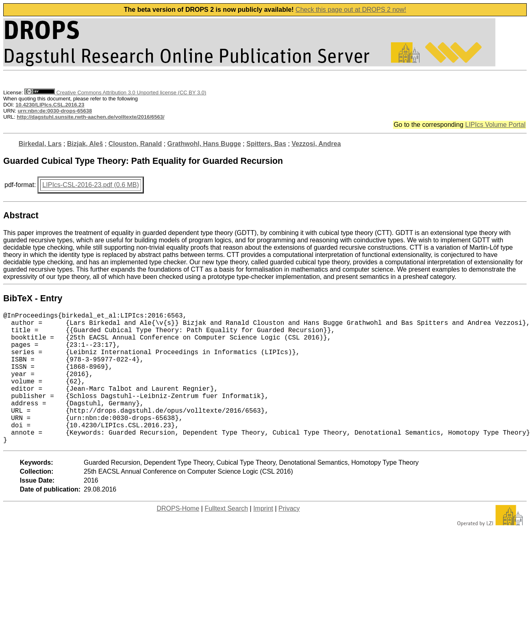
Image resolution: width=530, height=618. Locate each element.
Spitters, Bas (266, 143)
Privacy (289, 537)
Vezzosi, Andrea (316, 143)
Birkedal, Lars (40, 143)
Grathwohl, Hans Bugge (204, 143)
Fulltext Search (226, 537)
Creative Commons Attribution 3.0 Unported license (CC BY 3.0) (115, 92)
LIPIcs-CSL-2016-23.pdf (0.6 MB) (90, 184)
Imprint (263, 537)
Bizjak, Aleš (85, 143)
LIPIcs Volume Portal (495, 124)
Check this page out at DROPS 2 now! (350, 9)
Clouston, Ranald (135, 143)
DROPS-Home (177, 537)
